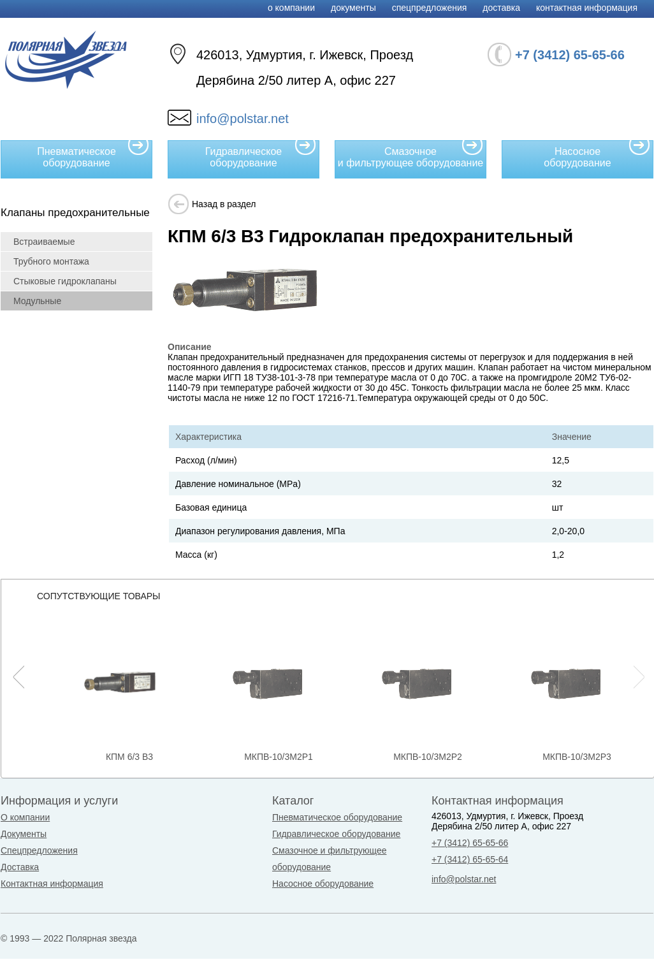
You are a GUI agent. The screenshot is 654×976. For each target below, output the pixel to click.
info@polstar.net (242, 119)
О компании (291, 8)
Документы (353, 8)
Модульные (37, 301)
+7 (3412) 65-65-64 (470, 859)
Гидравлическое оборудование (260, 154)
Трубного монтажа (51, 261)
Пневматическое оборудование (93, 154)
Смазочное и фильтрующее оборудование (410, 154)
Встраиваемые (44, 242)
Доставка (501, 8)
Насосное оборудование (597, 154)
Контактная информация (586, 8)
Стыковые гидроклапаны (65, 281)
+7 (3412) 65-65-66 (470, 843)
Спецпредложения (429, 8)
